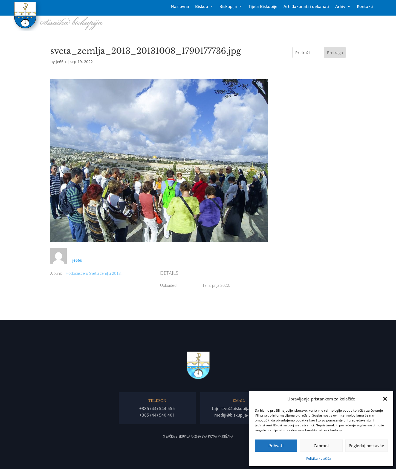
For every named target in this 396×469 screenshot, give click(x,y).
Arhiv (340, 6)
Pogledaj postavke (366, 445)
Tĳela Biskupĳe (263, 6)
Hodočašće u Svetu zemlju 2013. (94, 273)
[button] (385, 399)
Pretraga (335, 52)
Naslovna (180, 6)
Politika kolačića (318, 458)
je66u (61, 61)
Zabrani (321, 445)
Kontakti (365, 6)
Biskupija (228, 6)
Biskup (201, 6)
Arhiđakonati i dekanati (306, 6)
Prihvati (276, 445)
